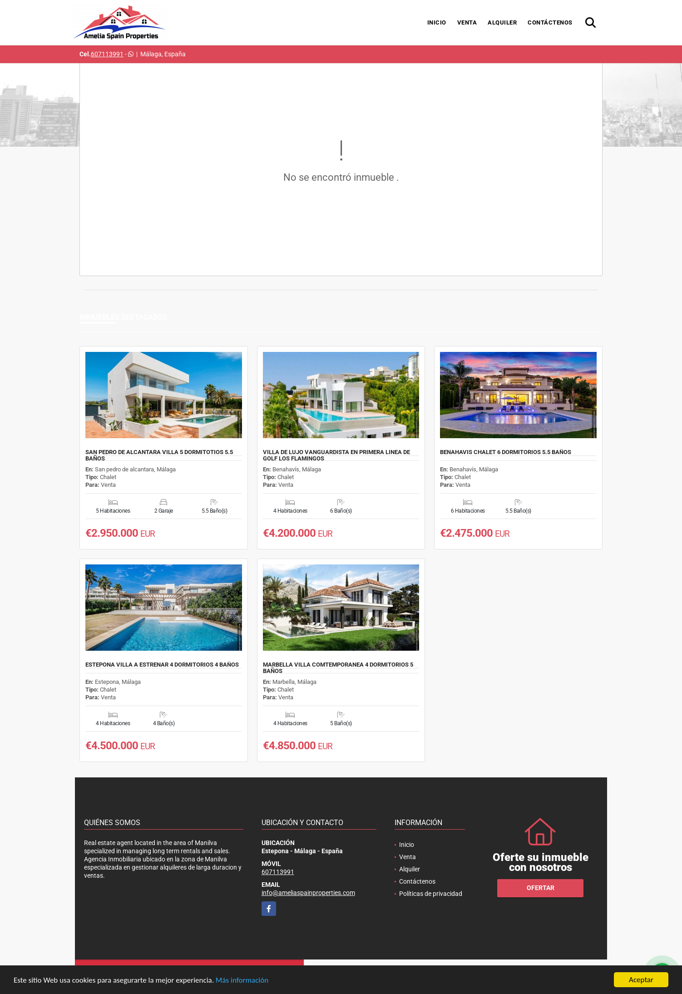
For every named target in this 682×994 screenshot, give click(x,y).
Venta (467, 22)
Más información (242, 980)
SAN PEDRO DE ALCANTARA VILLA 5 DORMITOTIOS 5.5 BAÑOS (159, 455)
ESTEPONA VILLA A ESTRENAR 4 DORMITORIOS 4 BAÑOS (162, 665)
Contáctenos (550, 22)
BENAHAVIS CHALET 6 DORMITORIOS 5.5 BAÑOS (505, 452)
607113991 (107, 54)
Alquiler (502, 22)
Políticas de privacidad (430, 893)
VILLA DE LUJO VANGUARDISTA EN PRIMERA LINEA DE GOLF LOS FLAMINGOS (336, 455)
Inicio (436, 22)
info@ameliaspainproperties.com (308, 892)
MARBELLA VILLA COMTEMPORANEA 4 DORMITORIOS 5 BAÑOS (338, 668)
